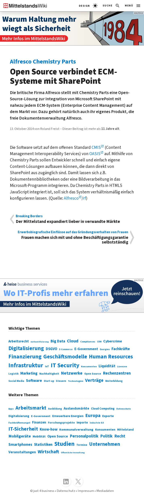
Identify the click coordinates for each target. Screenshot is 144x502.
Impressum (86, 490)
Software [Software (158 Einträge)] (34, 380)
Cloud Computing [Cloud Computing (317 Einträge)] (103, 409)
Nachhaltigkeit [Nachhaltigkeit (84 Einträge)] (49, 374)
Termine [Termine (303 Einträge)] (81, 445)
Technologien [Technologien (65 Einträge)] (75, 381)
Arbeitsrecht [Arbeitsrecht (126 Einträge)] (18, 341)
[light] (88, 5)
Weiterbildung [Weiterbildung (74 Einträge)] (114, 381)
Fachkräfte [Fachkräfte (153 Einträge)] (121, 349)
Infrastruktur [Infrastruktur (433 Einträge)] (25, 365)
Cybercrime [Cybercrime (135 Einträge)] (112, 341)
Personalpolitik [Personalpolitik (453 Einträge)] (84, 436)
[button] (111, 5)
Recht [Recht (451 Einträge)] (119, 436)
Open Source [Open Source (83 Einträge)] (92, 374)
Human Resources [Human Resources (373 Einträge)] (111, 357)
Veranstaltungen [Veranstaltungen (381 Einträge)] (22, 452)
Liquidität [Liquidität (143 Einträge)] (107, 366)
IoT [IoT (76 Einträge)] (47, 366)
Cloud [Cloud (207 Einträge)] (72, 341)
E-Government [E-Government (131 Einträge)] (86, 349)
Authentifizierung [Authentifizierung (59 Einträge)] (40, 341)
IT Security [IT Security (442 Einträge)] (65, 365)
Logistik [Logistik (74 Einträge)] (13, 374)
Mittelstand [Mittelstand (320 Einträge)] (125, 430)
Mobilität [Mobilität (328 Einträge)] (39, 436)
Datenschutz (66, 490)
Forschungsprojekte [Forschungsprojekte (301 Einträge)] (61, 423)
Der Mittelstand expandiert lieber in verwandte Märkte (72, 219)
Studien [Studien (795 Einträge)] (64, 444)
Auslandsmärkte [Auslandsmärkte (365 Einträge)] (76, 408)
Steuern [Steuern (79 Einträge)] (61, 381)
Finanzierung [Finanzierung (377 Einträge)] (25, 357)
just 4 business (43, 490)
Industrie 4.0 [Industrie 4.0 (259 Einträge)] (97, 422)
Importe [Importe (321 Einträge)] (82, 422)
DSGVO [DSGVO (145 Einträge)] (51, 349)
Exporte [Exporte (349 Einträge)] (108, 416)
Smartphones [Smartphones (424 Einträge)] (20, 444)
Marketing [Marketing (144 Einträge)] (29, 373)
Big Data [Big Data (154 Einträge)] (58, 341)
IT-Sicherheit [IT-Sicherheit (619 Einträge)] (23, 429)
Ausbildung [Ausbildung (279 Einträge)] (55, 409)
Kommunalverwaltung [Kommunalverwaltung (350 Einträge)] (76, 429)
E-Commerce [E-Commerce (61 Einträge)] (66, 349)
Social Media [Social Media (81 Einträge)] (16, 381)
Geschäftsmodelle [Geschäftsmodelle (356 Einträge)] (65, 357)
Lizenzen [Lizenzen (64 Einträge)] (122, 366)
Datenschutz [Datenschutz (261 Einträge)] (123, 409)
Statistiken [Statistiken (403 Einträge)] (43, 444)
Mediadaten (105, 490)
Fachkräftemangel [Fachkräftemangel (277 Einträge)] (19, 423)
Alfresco (71, 198)
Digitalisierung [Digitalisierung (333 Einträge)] (18, 416)
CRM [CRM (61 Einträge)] (99, 341)
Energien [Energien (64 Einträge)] (105, 349)
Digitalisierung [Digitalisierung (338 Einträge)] (26, 348)
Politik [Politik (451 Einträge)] (106, 436)
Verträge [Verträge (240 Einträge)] (94, 380)
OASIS (94, 154)
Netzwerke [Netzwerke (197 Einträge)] (71, 373)
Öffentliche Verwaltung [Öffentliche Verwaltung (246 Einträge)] (73, 452)
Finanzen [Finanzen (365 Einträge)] (39, 422)
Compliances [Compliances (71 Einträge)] (87, 341)
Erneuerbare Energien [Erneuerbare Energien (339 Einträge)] (67, 416)
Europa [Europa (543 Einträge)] (92, 415)
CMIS (96, 147)
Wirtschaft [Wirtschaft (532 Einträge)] (48, 451)
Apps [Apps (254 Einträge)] (11, 408)
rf (84, 198)
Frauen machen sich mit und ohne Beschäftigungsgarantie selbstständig (72, 237)
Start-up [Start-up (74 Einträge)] (49, 381)
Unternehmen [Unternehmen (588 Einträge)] (104, 444)
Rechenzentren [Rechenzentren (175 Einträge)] (117, 373)
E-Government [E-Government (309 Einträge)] (40, 416)
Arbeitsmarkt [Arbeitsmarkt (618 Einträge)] (31, 408)
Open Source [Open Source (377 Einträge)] (57, 436)
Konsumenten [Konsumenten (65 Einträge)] (89, 366)
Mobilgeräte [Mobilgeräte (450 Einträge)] (19, 436)
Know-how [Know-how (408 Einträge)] (48, 429)
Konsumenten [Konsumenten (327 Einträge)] (105, 429)
